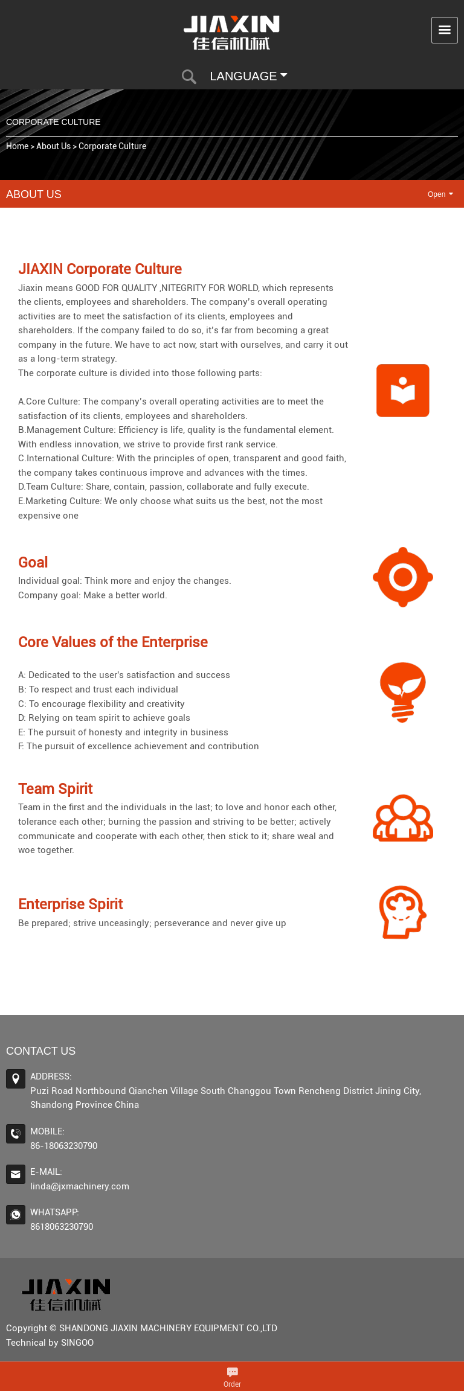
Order (232, 1384)
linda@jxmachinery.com (79, 1186)
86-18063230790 (63, 1145)
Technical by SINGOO (50, 1342)
